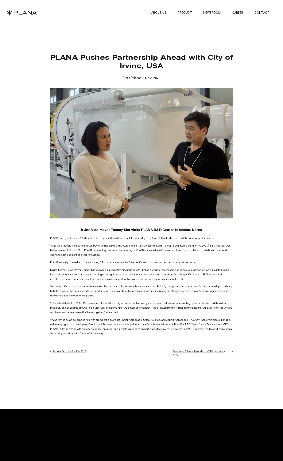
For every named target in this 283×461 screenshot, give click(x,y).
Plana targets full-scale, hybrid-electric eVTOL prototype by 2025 (199, 355)
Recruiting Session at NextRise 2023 (69, 353)
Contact (261, 12)
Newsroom (212, 12)
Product (185, 12)
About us (158, 12)
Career (237, 12)
